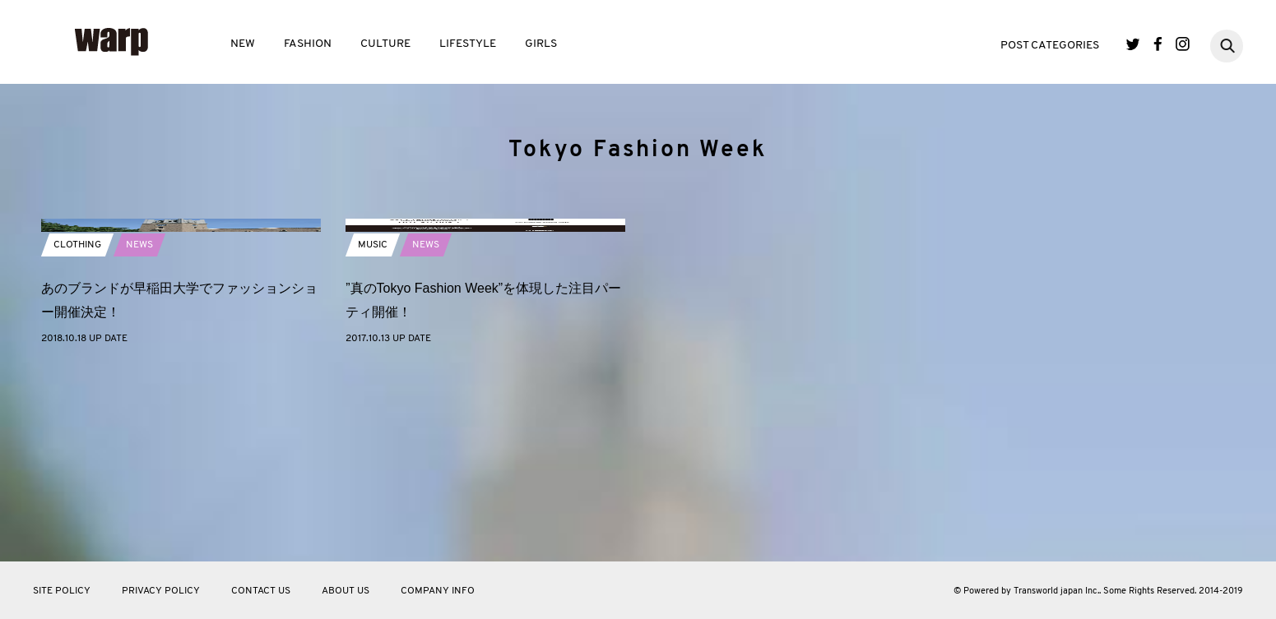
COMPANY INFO (438, 591)
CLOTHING (77, 433)
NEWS (139, 433)
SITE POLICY (61, 591)
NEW (242, 44)
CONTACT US (260, 591)
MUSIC (372, 433)
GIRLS (541, 44)
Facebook (1158, 44)
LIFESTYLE (467, 44)
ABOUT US (345, 591)
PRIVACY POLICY (161, 591)
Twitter (1133, 44)
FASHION (308, 44)
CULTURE (385, 44)
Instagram (1183, 44)
